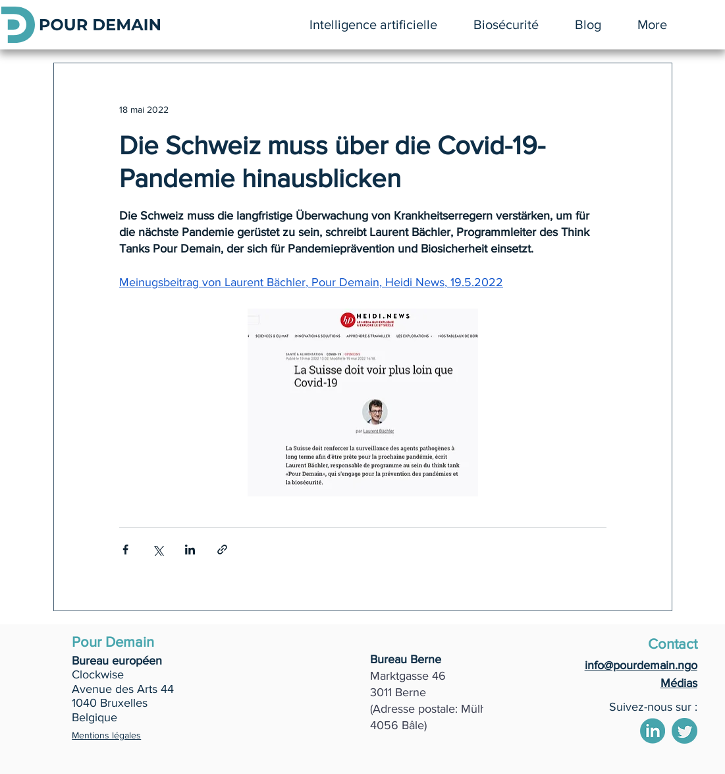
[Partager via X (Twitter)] (157, 549)
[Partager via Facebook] (125, 549)
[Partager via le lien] (222, 549)
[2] (652, 731)
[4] (684, 731)
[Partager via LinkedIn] (190, 549)
